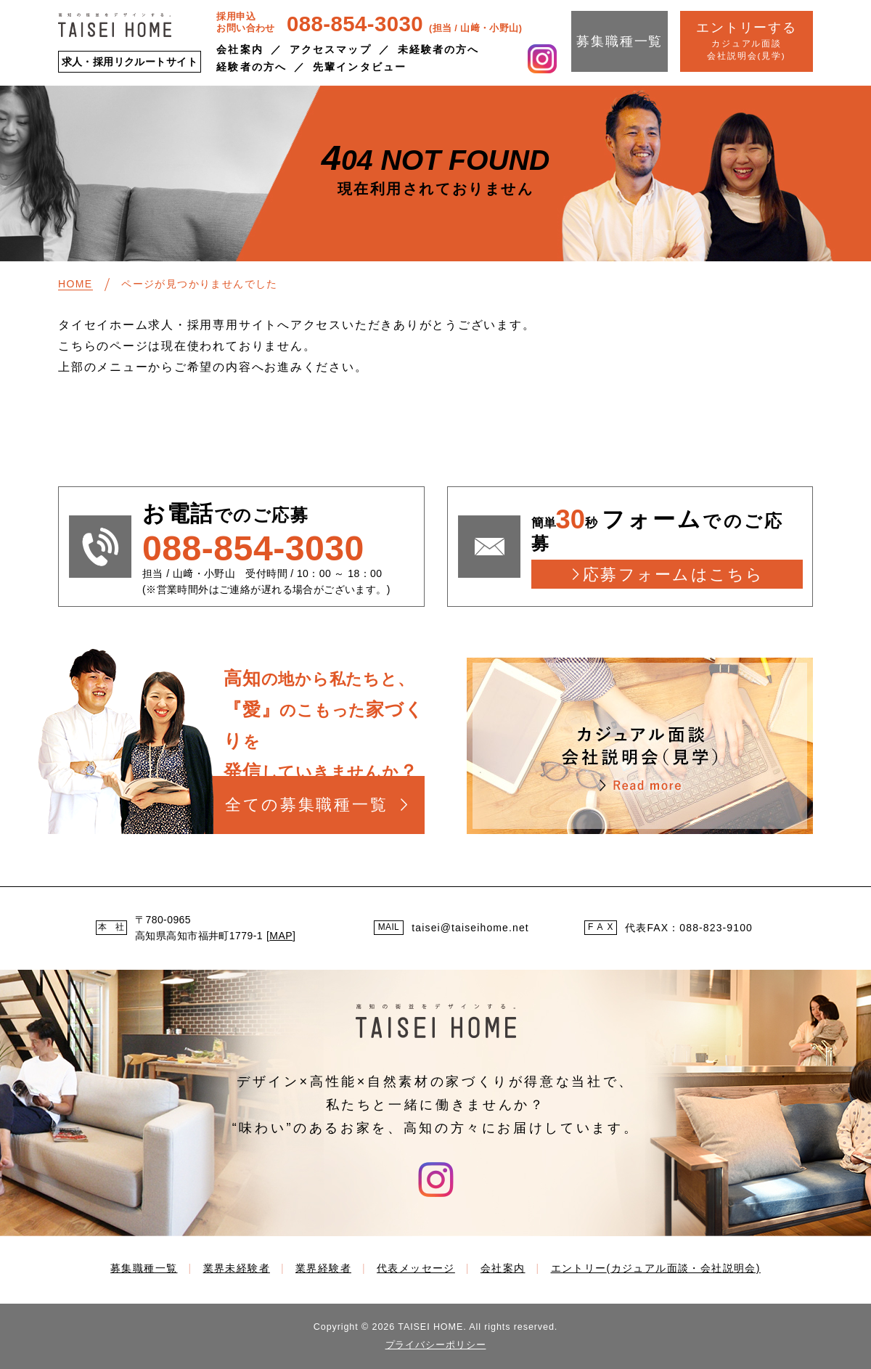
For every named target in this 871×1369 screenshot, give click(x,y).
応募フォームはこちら (673, 574)
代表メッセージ (416, 1268)
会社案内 (239, 49)
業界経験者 (323, 1268)
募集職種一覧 (619, 41)
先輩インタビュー (359, 67)
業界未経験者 (236, 1268)
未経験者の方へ (439, 49)
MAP (281, 935)
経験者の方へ (251, 67)
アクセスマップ (331, 49)
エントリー (656, 1268)
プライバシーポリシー (435, 1345)
